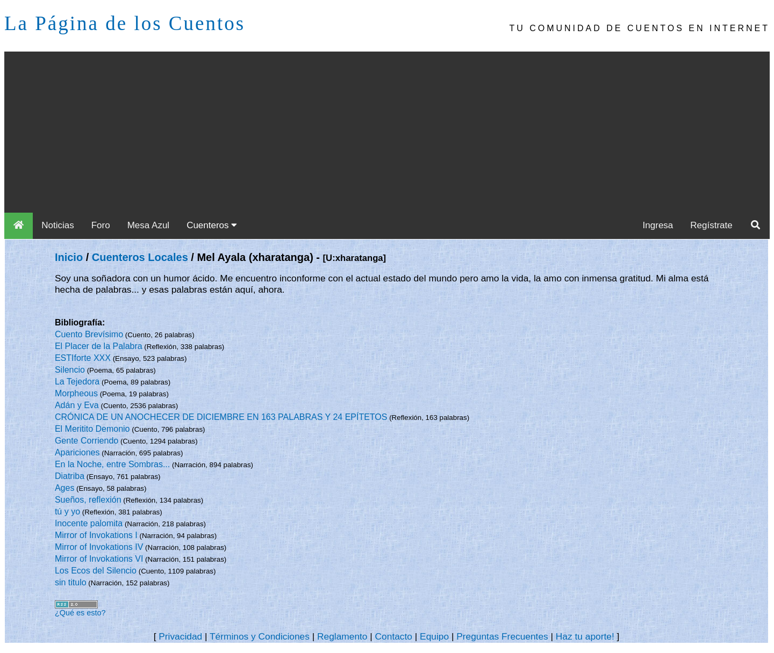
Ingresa (658, 225)
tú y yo (67, 511)
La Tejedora (77, 381)
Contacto (393, 636)
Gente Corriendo (86, 440)
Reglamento (342, 636)
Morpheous (76, 393)
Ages (64, 487)
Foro (100, 225)
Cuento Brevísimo (89, 334)
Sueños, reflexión (88, 499)
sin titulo (71, 582)
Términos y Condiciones (260, 636)
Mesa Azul (148, 225)
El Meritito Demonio (92, 428)
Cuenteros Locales (140, 257)
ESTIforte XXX (83, 357)
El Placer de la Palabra (98, 346)
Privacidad (180, 636)
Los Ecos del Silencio (96, 570)
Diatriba (69, 476)
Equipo (434, 636)
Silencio (70, 369)
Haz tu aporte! (585, 636)
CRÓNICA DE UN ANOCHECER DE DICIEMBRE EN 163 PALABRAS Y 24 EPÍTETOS (221, 417)
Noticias (57, 225)
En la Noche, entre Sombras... (112, 464)
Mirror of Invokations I (96, 535)
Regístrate (711, 225)
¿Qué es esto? (80, 612)
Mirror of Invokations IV (99, 547)
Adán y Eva (77, 405)
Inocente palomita (89, 523)
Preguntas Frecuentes (502, 636)
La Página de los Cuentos (124, 23)
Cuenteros (212, 225)
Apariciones (77, 452)
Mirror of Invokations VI (99, 558)
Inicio (69, 257)
